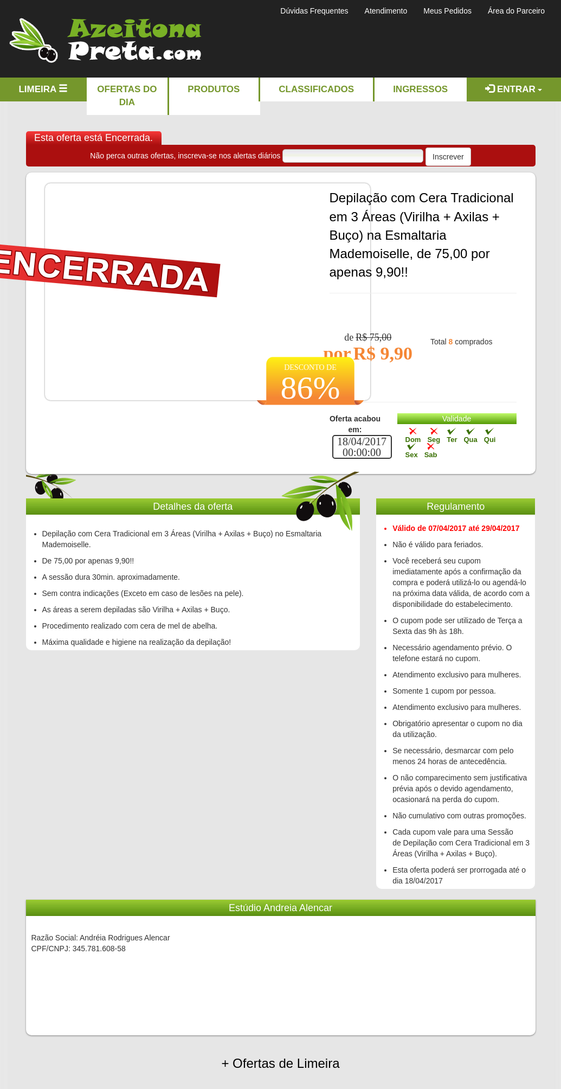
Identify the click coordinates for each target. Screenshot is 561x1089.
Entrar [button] (513, 89)
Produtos (214, 89)
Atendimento (386, 11)
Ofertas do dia (127, 95)
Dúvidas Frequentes (314, 11)
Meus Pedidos (447, 11)
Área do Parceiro (516, 11)
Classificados (316, 89)
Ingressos (420, 89)
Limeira (43, 89)
